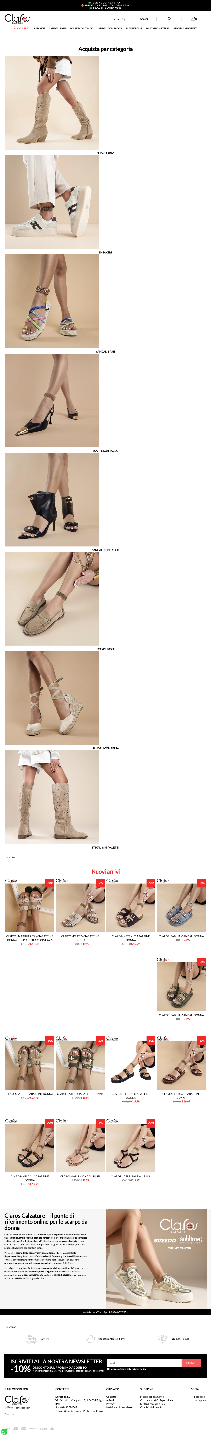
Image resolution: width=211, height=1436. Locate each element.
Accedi (144, 18)
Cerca (119, 19)
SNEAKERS (39, 28)
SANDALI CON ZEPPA (157, 28)
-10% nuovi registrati (105, 2)
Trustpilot (10, 857)
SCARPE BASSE (134, 28)
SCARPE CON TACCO (81, 28)
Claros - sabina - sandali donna (181, 936)
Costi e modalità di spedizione (156, 1400)
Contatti (111, 1396)
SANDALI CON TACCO (109, 28)
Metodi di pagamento (152, 1396)
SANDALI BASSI (57, 28)
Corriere (44, 1338)
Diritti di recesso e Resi (152, 1403)
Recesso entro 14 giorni (111, 1338)
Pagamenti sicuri (179, 1338)
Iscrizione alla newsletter (119, 1407)
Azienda (110, 1400)
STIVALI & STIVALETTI (185, 28)
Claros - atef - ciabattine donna (29, 1093)
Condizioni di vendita (151, 1407)
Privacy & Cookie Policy (68, 1411)
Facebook (199, 1396)
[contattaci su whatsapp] (4, 1431)
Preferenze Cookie (93, 1411)
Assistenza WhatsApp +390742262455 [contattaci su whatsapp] (105, 1312)
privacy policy (139, 1369)
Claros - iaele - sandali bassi (80, 1176)
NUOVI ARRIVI (21, 28)
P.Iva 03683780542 (66, 1407)
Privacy (110, 1403)
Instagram (200, 1400)
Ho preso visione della (127, 1369)
